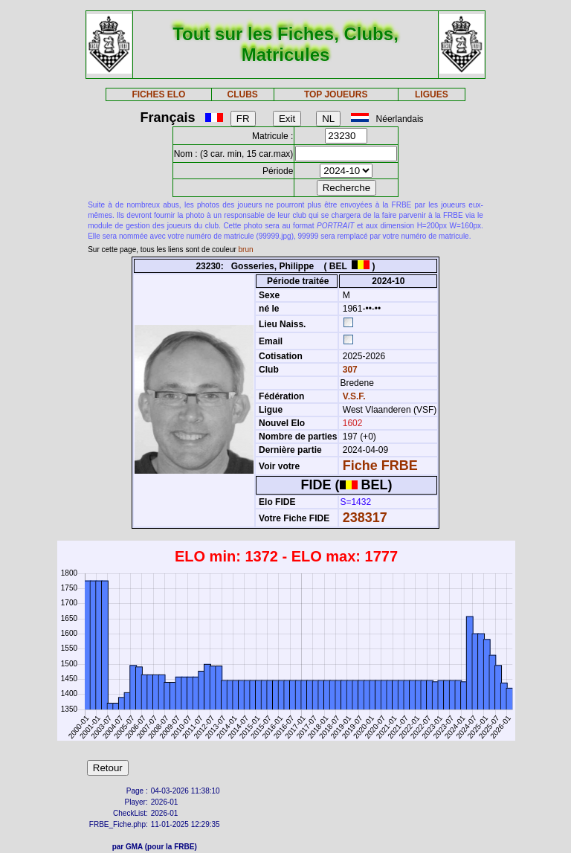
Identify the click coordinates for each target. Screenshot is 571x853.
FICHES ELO (158, 94)
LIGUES (431, 94)
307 (348, 369)
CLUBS (242, 94)
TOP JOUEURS (336, 94)
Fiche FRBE (380, 465)
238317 (365, 517)
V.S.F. (354, 396)
